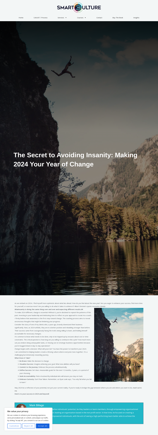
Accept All (42, 426)
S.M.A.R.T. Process (40, 17)
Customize (14, 426)
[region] (28, 419)
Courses (81, 18)
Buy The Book (117, 17)
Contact (99, 17)
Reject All (28, 426)
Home (21, 17)
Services (62, 18)
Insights (136, 17)
